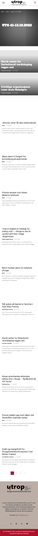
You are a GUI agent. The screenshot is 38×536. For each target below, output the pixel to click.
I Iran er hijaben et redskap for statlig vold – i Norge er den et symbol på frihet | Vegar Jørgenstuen (16, 233)
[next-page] (25, 473)
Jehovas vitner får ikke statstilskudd (19, 123)
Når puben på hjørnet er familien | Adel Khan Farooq (17, 305)
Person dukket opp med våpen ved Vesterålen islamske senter (18, 416)
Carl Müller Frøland (8, 457)
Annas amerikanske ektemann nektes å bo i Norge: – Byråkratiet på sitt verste (19, 379)
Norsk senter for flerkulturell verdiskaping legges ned (15, 339)
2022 (7, 12)
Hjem (2, 12)
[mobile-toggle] (3, 2)
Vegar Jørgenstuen (7, 239)
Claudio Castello (6, 70)
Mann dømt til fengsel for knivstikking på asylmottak (14, 157)
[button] (35, 2)
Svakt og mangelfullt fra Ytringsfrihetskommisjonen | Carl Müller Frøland (17, 451)
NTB (3, 125)
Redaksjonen (6, 384)
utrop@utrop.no (23, 515)
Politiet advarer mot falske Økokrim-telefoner (14, 193)
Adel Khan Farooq (7, 309)
